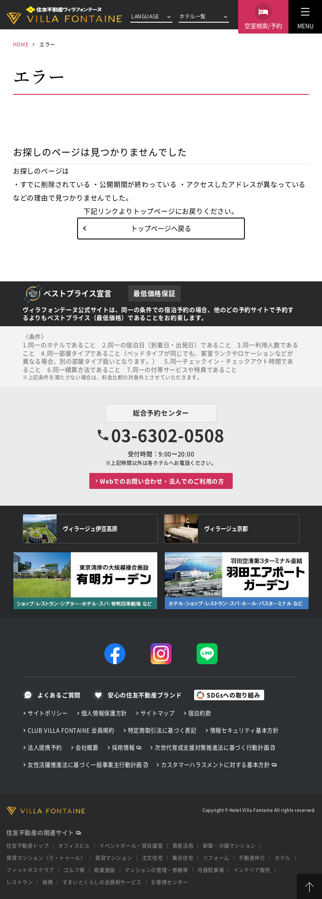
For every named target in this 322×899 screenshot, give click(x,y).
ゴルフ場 (73, 869)
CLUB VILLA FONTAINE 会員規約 (71, 730)
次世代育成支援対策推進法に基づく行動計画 (212, 747)
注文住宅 (152, 857)
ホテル (283, 857)
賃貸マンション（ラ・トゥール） (46, 857)
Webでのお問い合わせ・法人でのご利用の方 (162, 481)
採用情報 (123, 747)
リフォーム (216, 857)
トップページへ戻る (161, 228)
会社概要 (87, 747)
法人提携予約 (45, 747)
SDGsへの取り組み (233, 695)
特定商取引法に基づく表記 (162, 730)
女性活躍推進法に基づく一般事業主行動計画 (85, 765)
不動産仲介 (252, 857)
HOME (21, 44)
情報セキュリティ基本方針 (244, 730)
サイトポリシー (48, 713)
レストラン (19, 882)
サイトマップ (157, 713)
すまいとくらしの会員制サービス (102, 882)
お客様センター (169, 882)
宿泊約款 (199, 713)
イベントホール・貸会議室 (131, 845)
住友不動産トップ (27, 845)
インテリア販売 (252, 869)
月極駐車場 (210, 869)
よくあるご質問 (58, 695)
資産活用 (182, 845)
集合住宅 (182, 857)
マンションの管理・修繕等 (156, 869)
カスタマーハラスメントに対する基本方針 (215, 765)
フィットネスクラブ (30, 869)
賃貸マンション (113, 857)
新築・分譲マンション (229, 845)
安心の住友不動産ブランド (145, 695)
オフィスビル (74, 845)
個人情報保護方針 (104, 713)
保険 (47, 882)
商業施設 (104, 869)
